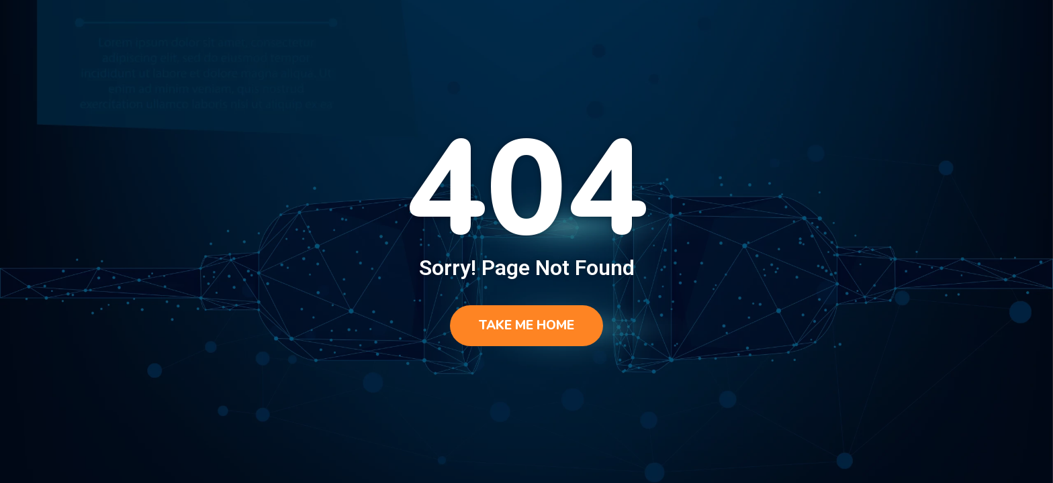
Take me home (526, 325)
